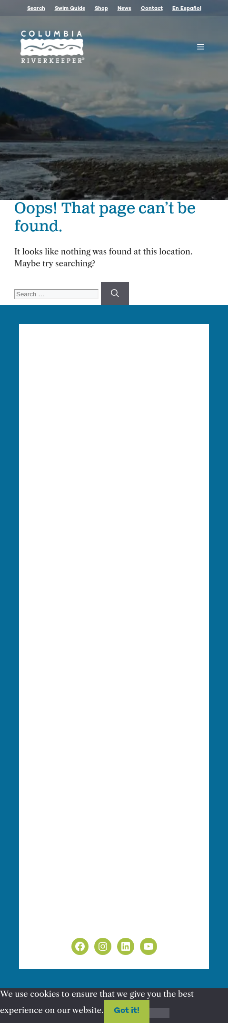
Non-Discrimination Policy (85, 921)
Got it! (126, 1011)
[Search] (115, 293)
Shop (101, 8)
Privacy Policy (60, 910)
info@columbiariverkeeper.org (100, 498)
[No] (159, 1013)
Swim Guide (70, 8)
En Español (186, 8)
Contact (152, 8)
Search (36, 8)
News (124, 8)
